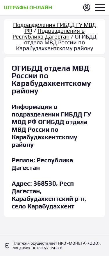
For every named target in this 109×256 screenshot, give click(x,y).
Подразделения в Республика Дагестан (48, 33)
